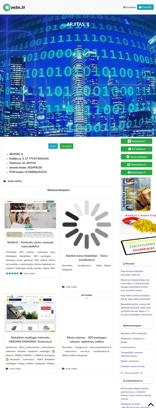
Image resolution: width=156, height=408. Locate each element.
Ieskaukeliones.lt (134, 380)
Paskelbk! (145, 7)
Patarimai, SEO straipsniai (133, 333)
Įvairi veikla (29, 273)
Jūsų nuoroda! (132, 372)
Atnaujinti (66, 146)
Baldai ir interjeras (130, 361)
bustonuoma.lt (128, 347)
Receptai (130, 263)
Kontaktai (129, 7)
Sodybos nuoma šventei (133, 366)
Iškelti (53, 146)
